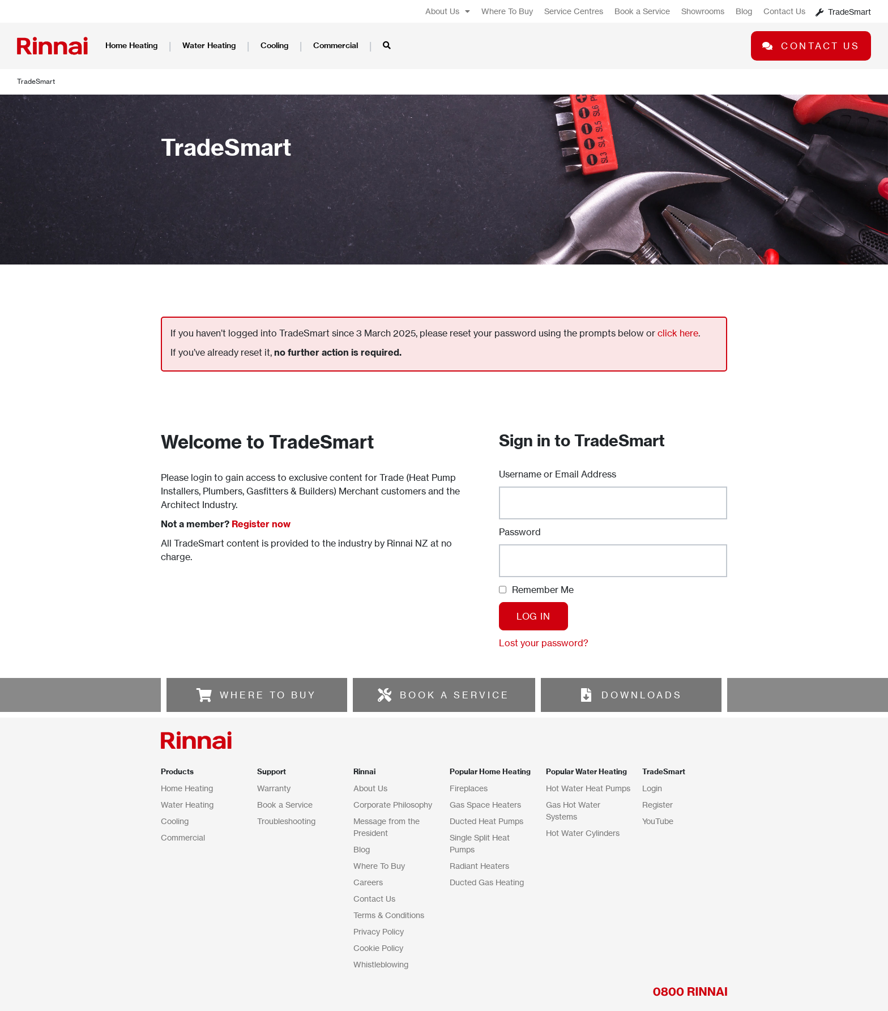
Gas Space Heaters (485, 804)
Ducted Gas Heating (487, 882)
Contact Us (784, 11)
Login (652, 788)
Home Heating (131, 45)
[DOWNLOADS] (586, 695)
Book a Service (642, 11)
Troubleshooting (286, 821)
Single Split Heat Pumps (480, 843)
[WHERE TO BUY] (204, 695)
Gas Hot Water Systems (573, 810)
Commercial (335, 45)
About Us (447, 11)
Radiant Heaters (479, 866)
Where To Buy (507, 11)
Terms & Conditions (388, 915)
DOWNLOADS (641, 695)
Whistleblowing (380, 964)
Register (657, 804)
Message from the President (386, 827)
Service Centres (573, 11)
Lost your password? (543, 643)
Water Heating (209, 45)
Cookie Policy (378, 948)
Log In (533, 616)
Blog (744, 11)
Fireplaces (469, 788)
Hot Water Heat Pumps (588, 788)
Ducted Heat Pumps (486, 821)
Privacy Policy (378, 931)
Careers (368, 882)
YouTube (657, 821)
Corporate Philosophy (392, 804)
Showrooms (702, 11)
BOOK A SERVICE (455, 695)
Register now (261, 524)
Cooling (274, 45)
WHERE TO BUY (268, 695)
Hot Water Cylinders (583, 833)
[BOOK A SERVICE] (384, 695)
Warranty (274, 788)
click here (678, 333)
